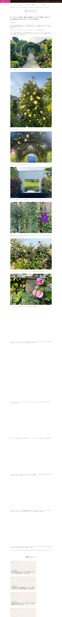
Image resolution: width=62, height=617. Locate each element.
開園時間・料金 (47, 1)
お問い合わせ (18, 606)
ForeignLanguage (58, 1)
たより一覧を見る (31, 585)
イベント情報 (43, 4)
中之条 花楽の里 (9, 606)
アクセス (52, 1)
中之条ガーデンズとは (40, 1)
